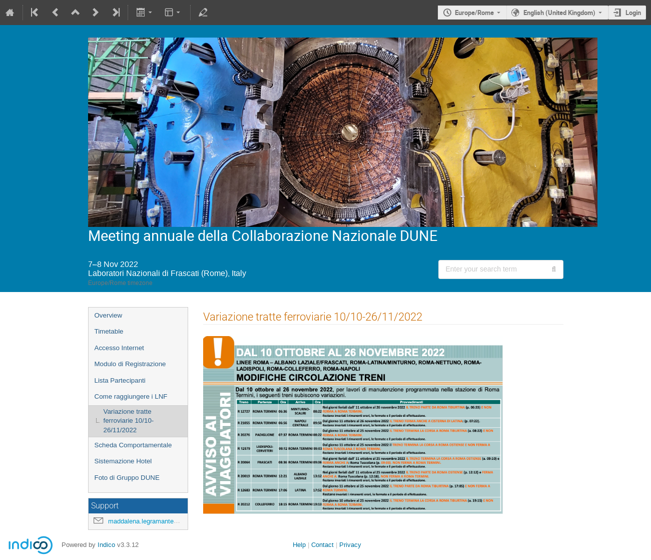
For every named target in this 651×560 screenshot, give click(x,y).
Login (633, 12)
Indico (106, 544)
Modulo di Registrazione (130, 364)
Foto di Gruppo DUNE (127, 477)
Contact (322, 544)
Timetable (109, 331)
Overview (109, 315)
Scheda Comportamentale (133, 445)
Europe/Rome (474, 12)
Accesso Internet (119, 348)
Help (299, 544)
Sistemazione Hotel (123, 461)
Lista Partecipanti (120, 380)
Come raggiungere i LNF (131, 396)
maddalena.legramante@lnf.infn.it (156, 521)
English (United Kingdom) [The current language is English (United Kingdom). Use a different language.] (559, 12)
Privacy (350, 544)
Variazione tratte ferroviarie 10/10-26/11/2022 (129, 421)
